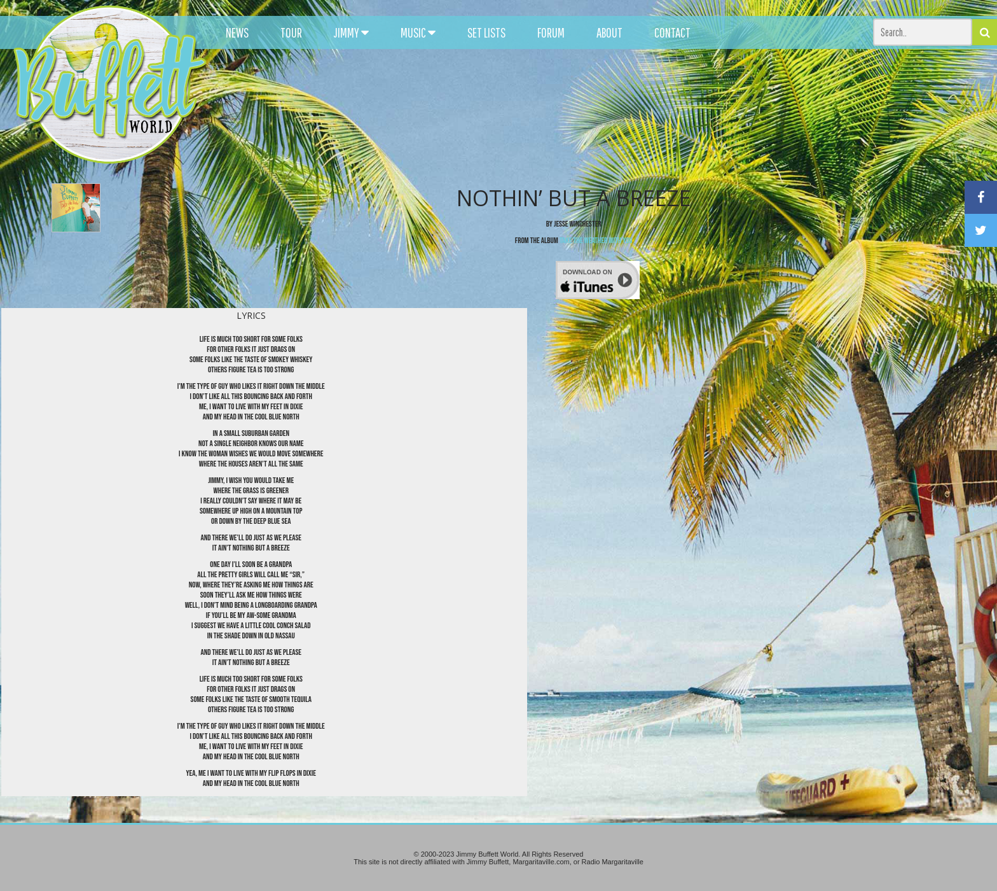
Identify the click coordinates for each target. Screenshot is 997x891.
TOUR (291, 32)
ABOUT (609, 32)
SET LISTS (486, 32)
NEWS (237, 32)
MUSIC (418, 32)
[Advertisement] (616, 114)
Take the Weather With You (596, 240)
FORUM (551, 32)
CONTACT (672, 32)
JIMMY (351, 32)
